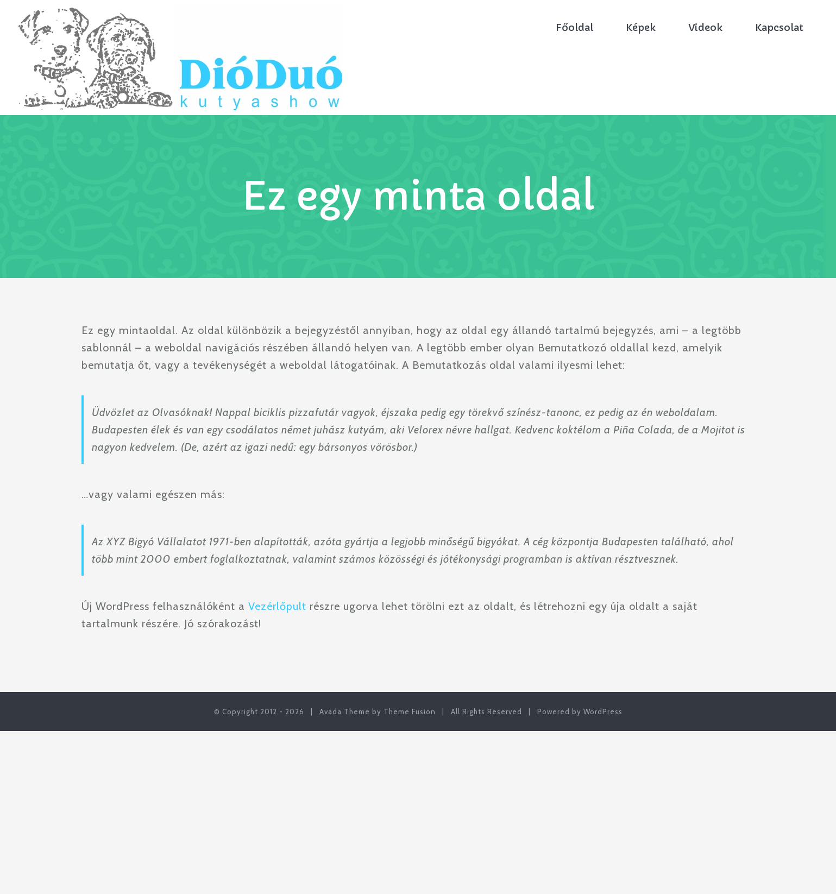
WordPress (603, 711)
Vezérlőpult (277, 606)
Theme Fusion (410, 711)
